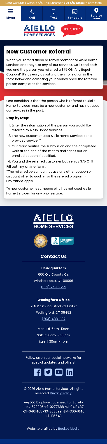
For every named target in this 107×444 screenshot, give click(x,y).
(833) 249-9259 (53, 287)
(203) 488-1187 (53, 319)
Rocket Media (68, 428)
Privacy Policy (61, 393)
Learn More (94, 3)
